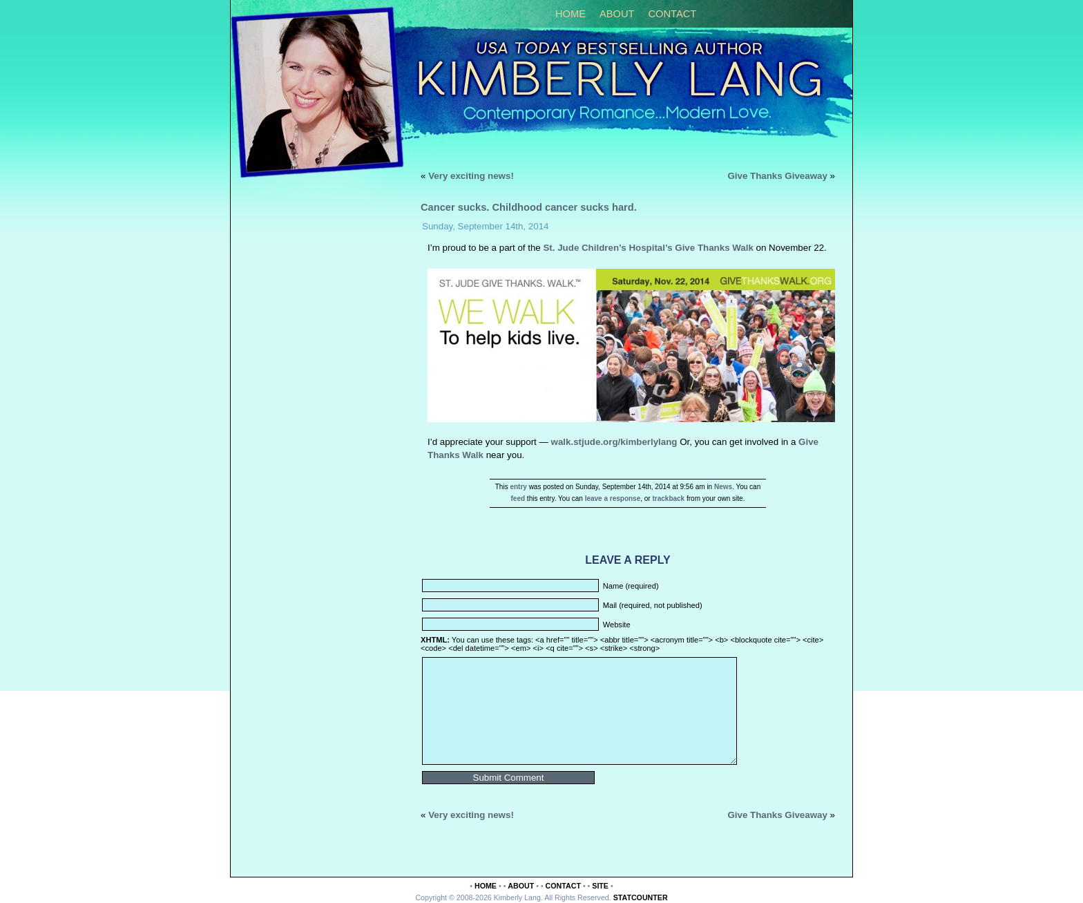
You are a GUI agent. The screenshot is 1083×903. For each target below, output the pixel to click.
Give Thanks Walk (714, 248)
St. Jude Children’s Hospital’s (607, 248)
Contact (672, 13)
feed (518, 498)
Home (570, 13)
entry (518, 487)
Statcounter (640, 897)
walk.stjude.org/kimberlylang (615, 442)
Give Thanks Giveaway (777, 176)
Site (600, 886)
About (617, 13)
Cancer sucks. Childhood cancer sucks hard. (529, 207)
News (723, 487)
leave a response (613, 498)
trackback (668, 498)
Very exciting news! (471, 176)
